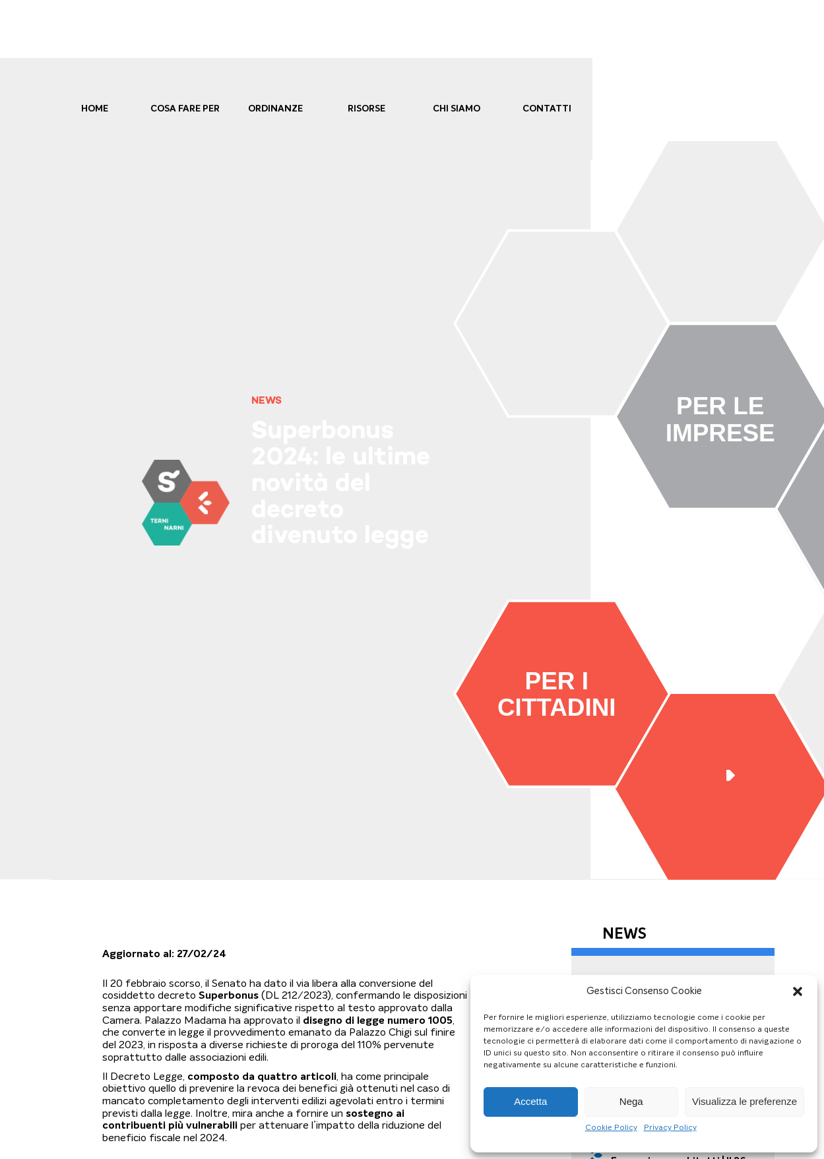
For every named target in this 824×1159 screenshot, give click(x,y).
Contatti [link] (547, 108)
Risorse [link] (366, 108)
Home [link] (94, 108)
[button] (797, 991)
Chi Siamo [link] (456, 108)
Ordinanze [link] (275, 108)
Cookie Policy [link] (611, 1127)
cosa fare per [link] (185, 108)
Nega (631, 1101)
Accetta (530, 1101)
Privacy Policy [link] (670, 1127)
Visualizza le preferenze (744, 1101)
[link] (185, 502)
